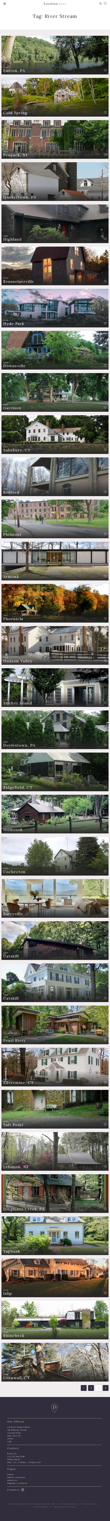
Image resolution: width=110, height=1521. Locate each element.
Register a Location (17, 1483)
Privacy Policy (89, 1504)
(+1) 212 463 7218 (16, 1456)
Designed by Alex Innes (65, 1507)
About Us (12, 1480)
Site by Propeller (41, 1507)
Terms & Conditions (69, 1504)
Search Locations (16, 1477)
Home (10, 1474)
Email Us (12, 1454)
